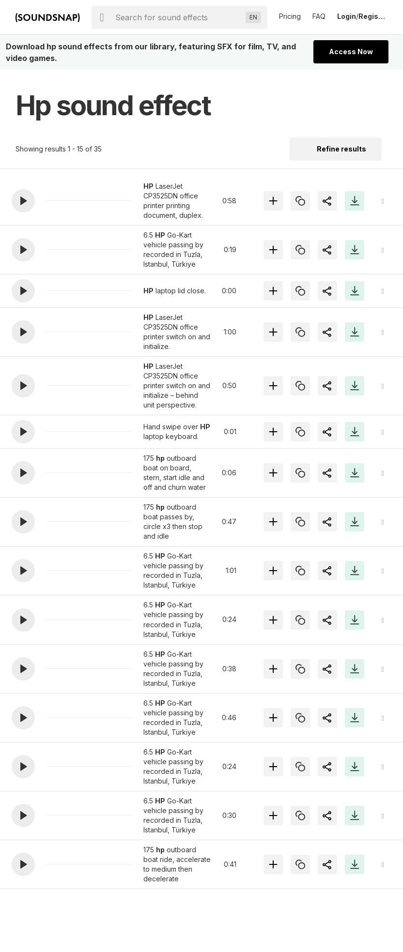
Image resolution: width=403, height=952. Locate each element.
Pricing (290, 16)
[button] (23, 200)
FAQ (319, 16)
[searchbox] (178, 17)
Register (373, 16)
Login (346, 16)
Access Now (351, 51)
